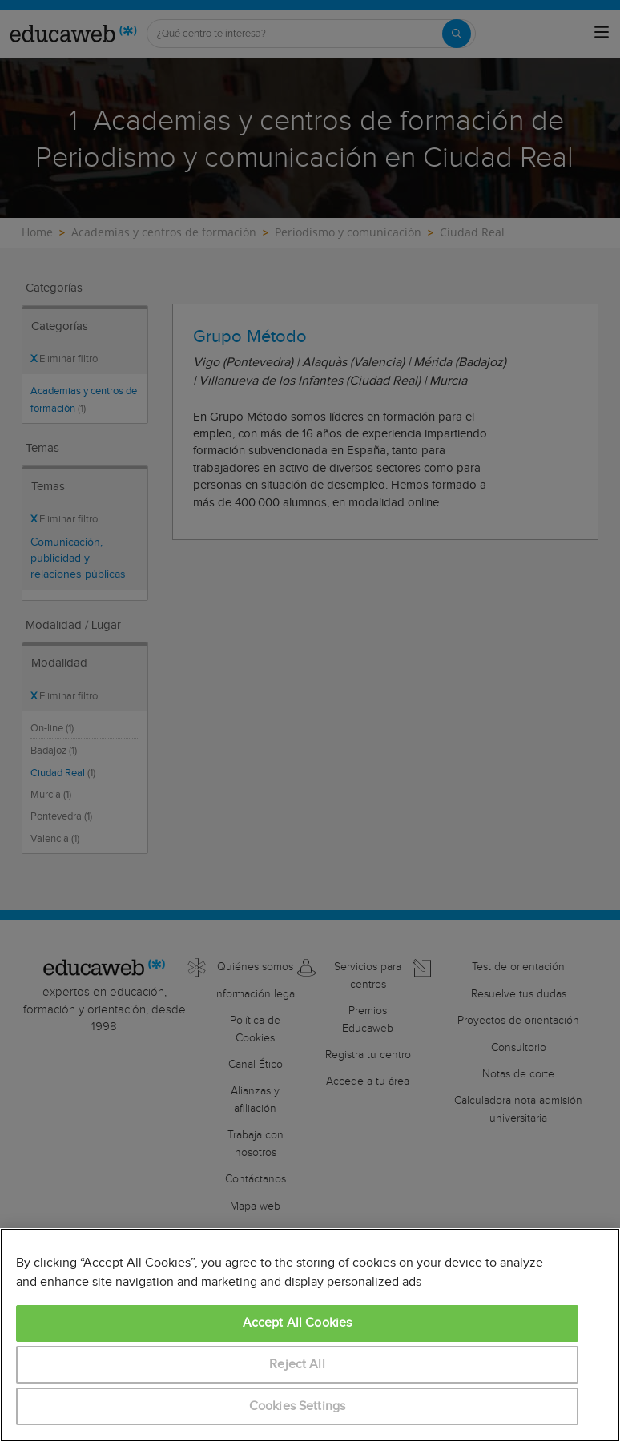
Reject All (297, 1364)
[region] (310, 1335)
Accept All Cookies (297, 1323)
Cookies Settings (297, 1406)
